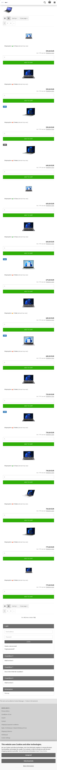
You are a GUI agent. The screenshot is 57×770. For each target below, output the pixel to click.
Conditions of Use (6, 714)
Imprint (3, 718)
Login (28, 642)
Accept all (28, 755)
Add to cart (28, 62)
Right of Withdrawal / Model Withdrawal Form (14, 728)
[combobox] (14, 18)
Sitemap (7, 693)
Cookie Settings (5, 738)
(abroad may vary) (23, 46)
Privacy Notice (43, 751)
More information (28, 766)
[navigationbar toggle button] (54, 2)
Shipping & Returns (6, 731)
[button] (5, 18)
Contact (3, 721)
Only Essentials (28, 761)
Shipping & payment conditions (10, 724)
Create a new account (11, 646)
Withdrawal (4, 734)
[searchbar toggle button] (44, 2)
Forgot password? (9, 649)
